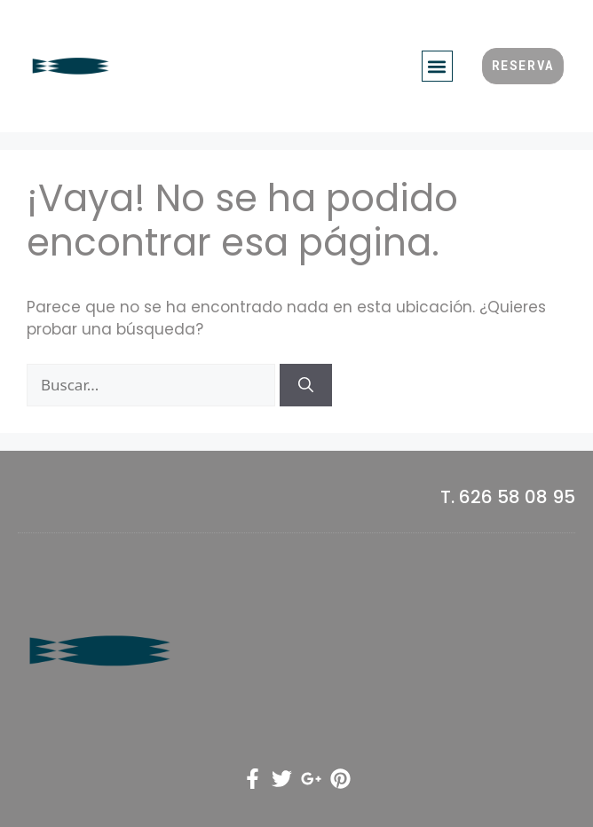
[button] (437, 66)
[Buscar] (306, 385)
